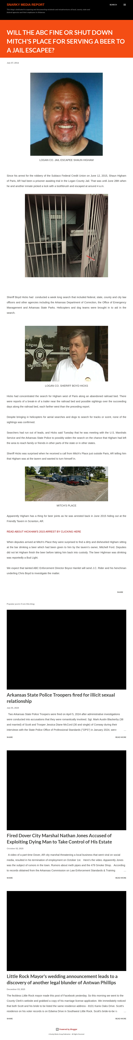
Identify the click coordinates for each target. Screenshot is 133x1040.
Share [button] (120, 592)
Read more (120, 737)
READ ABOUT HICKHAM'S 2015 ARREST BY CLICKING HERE (44, 531)
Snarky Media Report (26, 4)
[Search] (113, 4)
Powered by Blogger (66, 1029)
